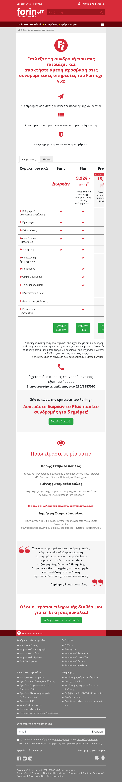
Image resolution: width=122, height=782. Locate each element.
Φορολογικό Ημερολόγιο (28, 240)
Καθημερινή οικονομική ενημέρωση (32, 212)
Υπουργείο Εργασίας (30, 709)
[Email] (53, 731)
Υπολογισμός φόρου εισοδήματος (81, 677)
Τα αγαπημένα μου (31, 284)
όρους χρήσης (62, 739)
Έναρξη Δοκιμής (61, 421)
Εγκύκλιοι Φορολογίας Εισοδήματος (37, 681)
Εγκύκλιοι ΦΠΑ (27, 701)
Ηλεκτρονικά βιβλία (32, 293)
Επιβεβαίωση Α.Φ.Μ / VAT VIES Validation (84, 693)
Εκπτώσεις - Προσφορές (27, 311)
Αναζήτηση (27, 249)
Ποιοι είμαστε (60, 773)
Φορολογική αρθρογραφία (33, 649)
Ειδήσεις (23, 24)
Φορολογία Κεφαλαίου (31, 705)
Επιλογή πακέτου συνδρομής (61, 620)
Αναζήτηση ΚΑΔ (72, 697)
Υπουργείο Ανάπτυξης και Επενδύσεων (39, 713)
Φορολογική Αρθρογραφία (28, 259)
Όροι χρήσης (23, 773)
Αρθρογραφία (69, 24)
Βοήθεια (37, 3)
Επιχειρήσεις (29, 159)
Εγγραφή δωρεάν (61, 328)
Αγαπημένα (70, 649)
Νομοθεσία (37, 24)
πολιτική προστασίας (87, 739)
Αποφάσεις (52, 24)
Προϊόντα (36, 773)
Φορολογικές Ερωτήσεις (76, 653)
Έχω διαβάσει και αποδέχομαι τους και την (59, 739)
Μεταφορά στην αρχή (32, 633)
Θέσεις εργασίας (55, 776)
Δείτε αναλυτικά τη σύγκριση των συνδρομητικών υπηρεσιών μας (67, 356)
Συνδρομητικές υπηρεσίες (31, 640)
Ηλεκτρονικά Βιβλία (29, 653)
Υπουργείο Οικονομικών (32, 677)
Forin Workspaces (28, 661)
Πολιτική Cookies (37, 776)
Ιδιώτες (46, 159)
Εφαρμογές (27, 222)
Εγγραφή (84, 3)
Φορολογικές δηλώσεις (34, 301)
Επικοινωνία (24, 3)
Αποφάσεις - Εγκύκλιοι (29, 672)
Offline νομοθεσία (31, 276)
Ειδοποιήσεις (28, 230)
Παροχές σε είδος (73, 681)
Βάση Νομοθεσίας (29, 645)
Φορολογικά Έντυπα (75, 661)
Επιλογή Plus (83, 328)
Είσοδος (98, 3)
